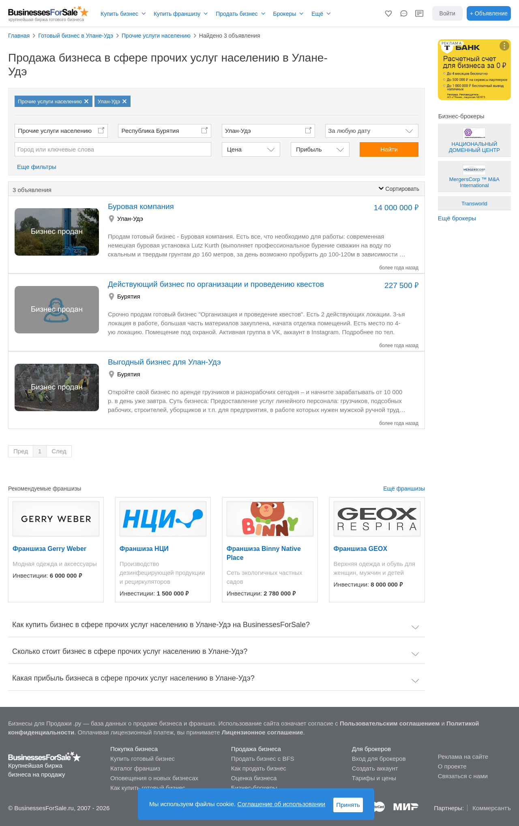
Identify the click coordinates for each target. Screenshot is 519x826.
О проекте (452, 766)
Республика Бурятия (150, 130)
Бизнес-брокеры (254, 787)
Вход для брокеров (379, 758)
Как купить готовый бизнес (147, 787)
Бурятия (128, 296)
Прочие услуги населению (55, 130)
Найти (389, 149)
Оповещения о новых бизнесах (154, 778)
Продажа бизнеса (256, 748)
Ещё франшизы (404, 488)
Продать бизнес (236, 14)
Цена (234, 149)
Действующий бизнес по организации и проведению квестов (216, 284)
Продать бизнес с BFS (262, 758)
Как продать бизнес (258, 768)
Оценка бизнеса (254, 778)
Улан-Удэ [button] (238, 130)
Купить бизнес (119, 14)
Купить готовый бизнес (142, 758)
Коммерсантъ (491, 808)
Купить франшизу (177, 14)
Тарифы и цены (374, 778)
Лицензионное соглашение (262, 732)
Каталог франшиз (135, 768)
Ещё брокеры (457, 218)
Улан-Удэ (130, 218)
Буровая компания (141, 206)
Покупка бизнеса (134, 748)
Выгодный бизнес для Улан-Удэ (164, 362)
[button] (388, 13)
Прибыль (309, 149)
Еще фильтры (36, 166)
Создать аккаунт (375, 768)
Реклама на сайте (463, 756)
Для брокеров (371, 748)
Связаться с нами (463, 776)
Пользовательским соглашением (390, 723)
